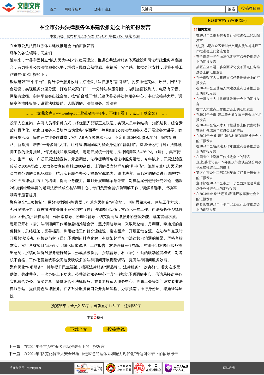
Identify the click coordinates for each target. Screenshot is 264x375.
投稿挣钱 (115, 329)
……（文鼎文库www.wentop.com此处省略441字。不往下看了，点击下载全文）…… (98, 113)
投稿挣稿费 (250, 8)
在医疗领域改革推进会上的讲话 (219, 130)
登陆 (97, 9)
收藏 (128, 36)
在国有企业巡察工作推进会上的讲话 (223, 157)
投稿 (136, 36)
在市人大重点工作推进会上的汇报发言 (224, 109)
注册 (108, 9)
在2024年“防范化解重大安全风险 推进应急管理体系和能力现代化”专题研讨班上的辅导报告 (101, 354)
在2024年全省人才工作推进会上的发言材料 (228, 125)
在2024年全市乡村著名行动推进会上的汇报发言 (64, 347)
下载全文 (79, 329)
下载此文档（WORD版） (228, 20)
